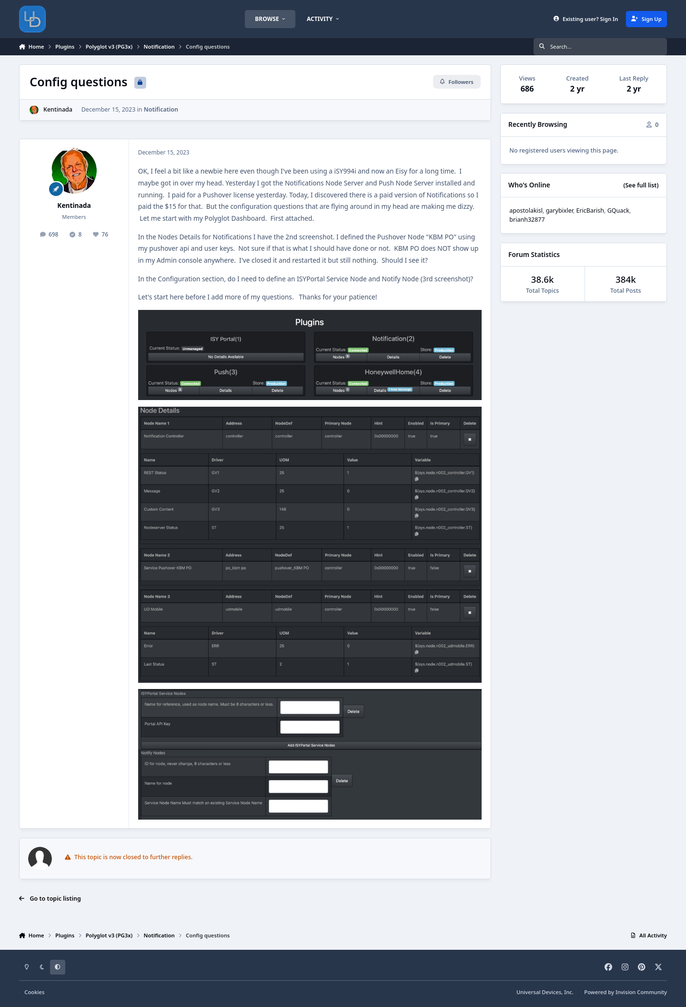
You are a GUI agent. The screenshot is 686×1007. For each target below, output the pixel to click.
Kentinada (57, 109)
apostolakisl (526, 210)
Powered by (625, 992)
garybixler (559, 210)
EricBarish (590, 210)
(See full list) (640, 185)
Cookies (34, 992)
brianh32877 (527, 220)
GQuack (618, 210)
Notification (161, 109)
